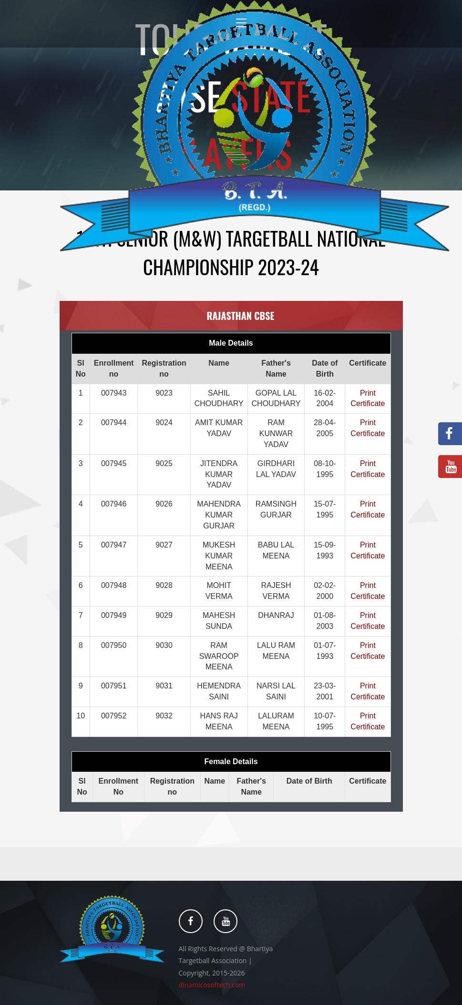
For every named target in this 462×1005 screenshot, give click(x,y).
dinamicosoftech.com (212, 984)
